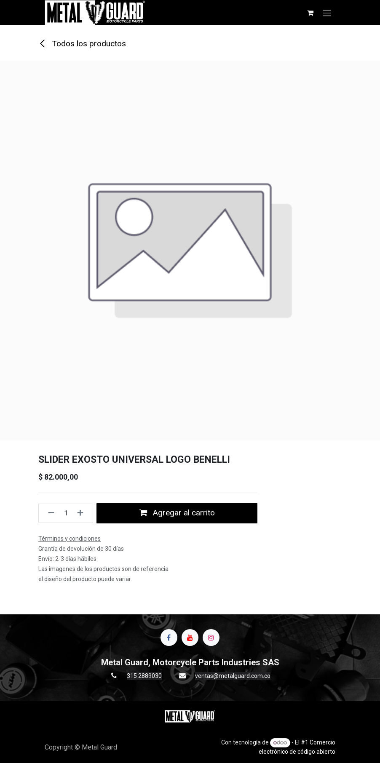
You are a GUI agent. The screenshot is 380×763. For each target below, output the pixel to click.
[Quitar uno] (49, 513)
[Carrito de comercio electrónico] (310, 12)
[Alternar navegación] (326, 12)
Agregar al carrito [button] (177, 513)
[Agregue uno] (83, 513)
